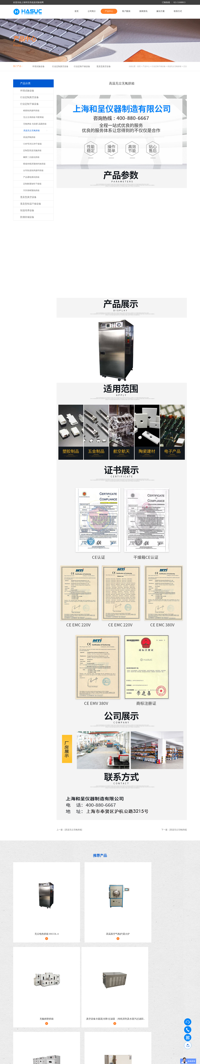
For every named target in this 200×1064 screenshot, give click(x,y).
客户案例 (126, 11)
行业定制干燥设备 (82, 66)
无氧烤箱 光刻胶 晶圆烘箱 (34, 124)
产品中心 (109, 11)
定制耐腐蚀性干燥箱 (32, 184)
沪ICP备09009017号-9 (67, 1060)
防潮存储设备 (27, 217)
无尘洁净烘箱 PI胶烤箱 (33, 117)
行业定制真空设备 (60, 66)
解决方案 (161, 11)
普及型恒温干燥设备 (30, 204)
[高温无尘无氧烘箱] (73, 829)
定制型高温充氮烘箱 (32, 150)
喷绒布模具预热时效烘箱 (34, 164)
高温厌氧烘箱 (29, 137)
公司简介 (92, 11)
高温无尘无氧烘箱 (174, 66)
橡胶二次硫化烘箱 (31, 157)
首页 (77, 11)
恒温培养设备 (27, 210)
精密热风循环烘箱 (31, 111)
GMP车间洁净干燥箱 (32, 144)
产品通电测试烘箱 (31, 177)
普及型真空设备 (104, 66)
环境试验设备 (38, 66)
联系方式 (178, 11)
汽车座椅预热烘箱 (31, 190)
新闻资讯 (143, 11)
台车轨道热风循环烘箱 (33, 170)
